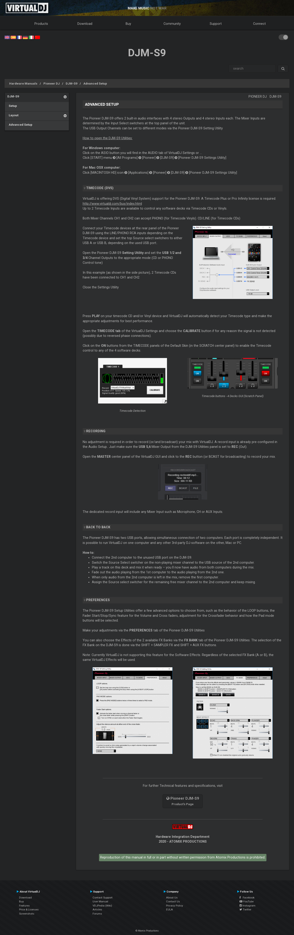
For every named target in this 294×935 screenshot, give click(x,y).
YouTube (247, 901)
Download (84, 24)
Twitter (245, 909)
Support (216, 24)
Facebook (247, 897)
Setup (12, 106)
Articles (97, 909)
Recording (95, 431)
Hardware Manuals (23, 83)
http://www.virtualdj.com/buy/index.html (112, 203)
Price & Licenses (29, 909)
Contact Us (173, 901)
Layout (12, 115)
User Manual (100, 901)
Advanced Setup (95, 83)
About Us (172, 897)
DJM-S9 (71, 83)
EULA (169, 909)
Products (41, 24)
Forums (97, 913)
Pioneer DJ (51, 83)
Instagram (247, 905)
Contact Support (103, 897)
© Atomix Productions (147, 930)
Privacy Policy (174, 905)
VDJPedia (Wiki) (102, 905)
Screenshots (26, 913)
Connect (259, 24)
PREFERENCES (98, 600)
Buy (128, 24)
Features (24, 905)
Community (172, 24)
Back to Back (98, 527)
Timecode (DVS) (99, 188)
